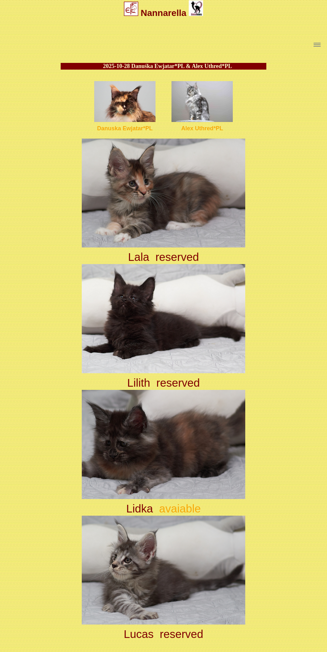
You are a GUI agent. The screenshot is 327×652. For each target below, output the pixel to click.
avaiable (180, 508)
